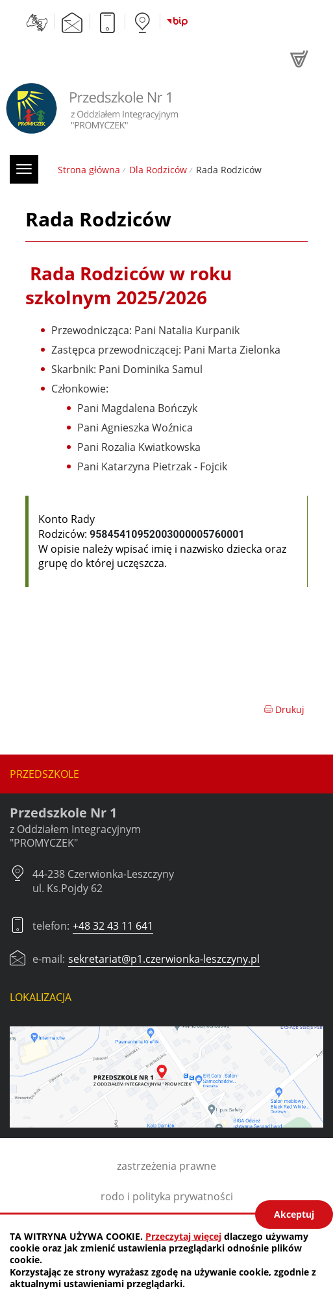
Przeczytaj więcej (183, 1236)
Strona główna (89, 169)
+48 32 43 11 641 (113, 926)
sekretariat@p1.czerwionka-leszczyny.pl (164, 959)
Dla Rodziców (158, 169)
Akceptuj (294, 1214)
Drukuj (284, 709)
